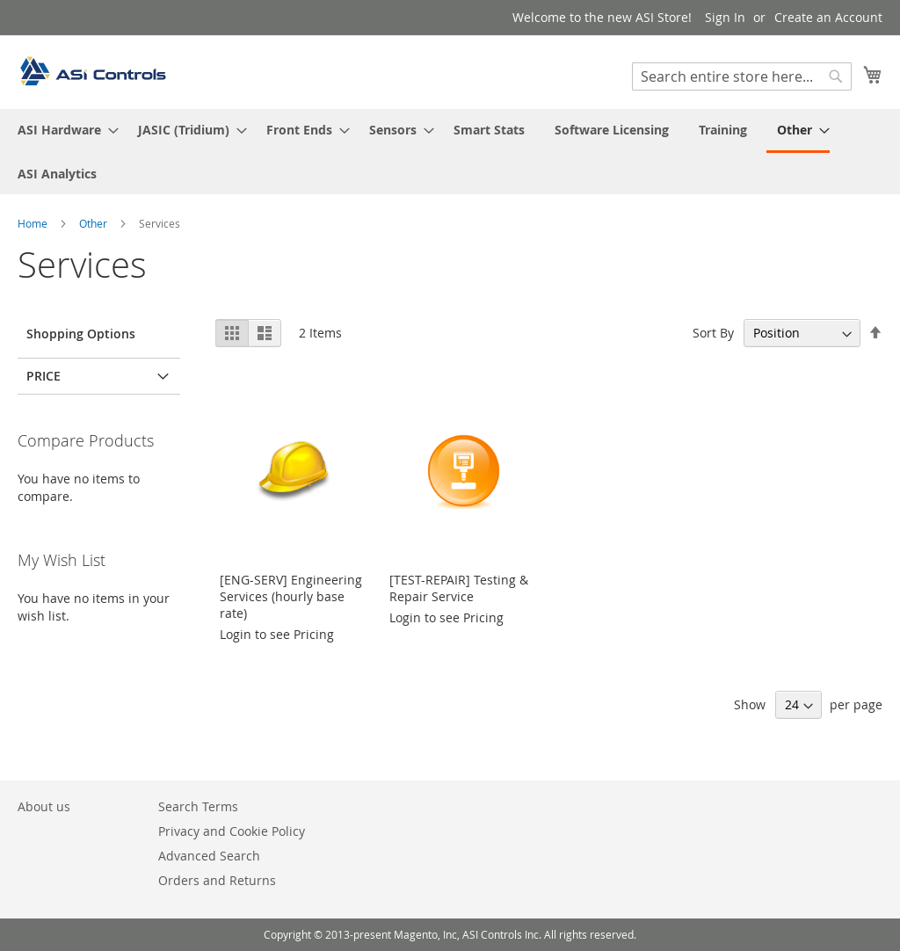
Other (94, 223)
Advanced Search (209, 855)
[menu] (450, 151)
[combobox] (742, 76)
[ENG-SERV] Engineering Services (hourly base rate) (291, 596)
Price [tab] (43, 375)
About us (44, 806)
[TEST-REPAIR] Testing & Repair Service (458, 588)
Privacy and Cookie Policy (231, 831)
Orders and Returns (217, 880)
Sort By (713, 332)
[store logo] (92, 71)
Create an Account (828, 17)
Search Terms (198, 806)
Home (34, 223)
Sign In (725, 17)
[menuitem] (63, 129)
